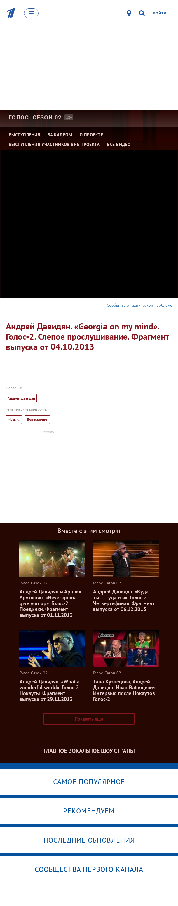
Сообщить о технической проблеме (139, 305)
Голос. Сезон (35, 117)
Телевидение (37, 419)
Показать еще (89, 719)
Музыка (14, 419)
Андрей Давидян (21, 398)
